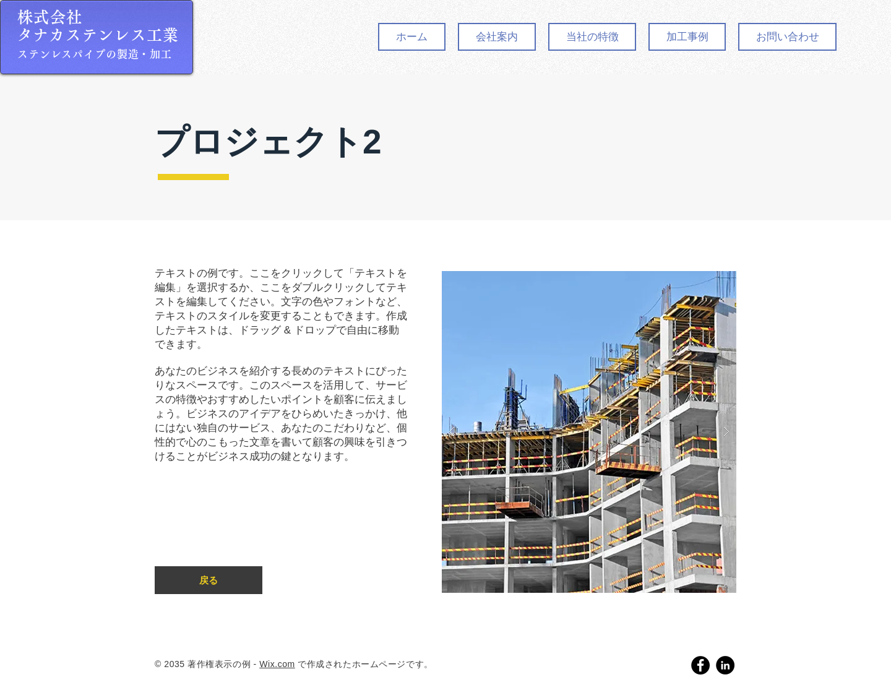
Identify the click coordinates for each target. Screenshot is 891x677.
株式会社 (49, 17)
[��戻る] (208, 580)
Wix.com (277, 664)
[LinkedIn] (725, 665)
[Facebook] (700, 665)
